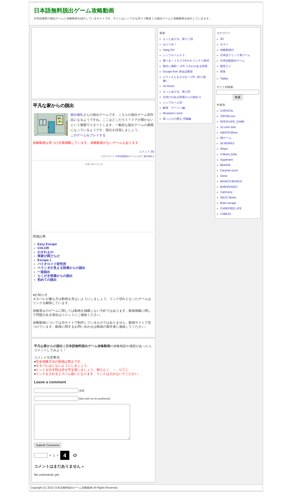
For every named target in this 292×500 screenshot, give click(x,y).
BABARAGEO (228, 186)
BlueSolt (225, 165)
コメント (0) (146, 151)
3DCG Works (228, 197)
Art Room (169, 86)
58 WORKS (227, 143)
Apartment (226, 159)
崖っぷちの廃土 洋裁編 (177, 118)
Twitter (224, 78)
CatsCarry (226, 192)
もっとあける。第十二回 (178, 39)
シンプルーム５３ (174, 55)
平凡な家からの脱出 (53, 105)
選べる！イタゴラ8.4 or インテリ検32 (186, 60)
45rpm (224, 148)
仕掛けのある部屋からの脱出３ (182, 97)
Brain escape (228, 203)
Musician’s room (172, 113)
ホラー (224, 44)
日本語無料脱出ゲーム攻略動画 (74, 10)
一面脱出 (43, 272)
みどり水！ (170, 44)
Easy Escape (47, 244)
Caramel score (229, 170)
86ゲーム (225, 137)
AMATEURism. (229, 132)
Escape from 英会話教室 (178, 71)
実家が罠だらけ (48, 256)
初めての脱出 (47, 279)
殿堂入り (225, 66)
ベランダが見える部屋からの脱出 (61, 268)
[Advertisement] (93, 62)
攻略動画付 (227, 50)
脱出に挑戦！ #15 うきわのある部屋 (185, 66)
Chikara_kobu (228, 154)
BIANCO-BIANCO (231, 181)
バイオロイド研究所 (51, 264)
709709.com (227, 116)
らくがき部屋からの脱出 (55, 276)
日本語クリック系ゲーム (235, 55)
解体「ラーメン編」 (175, 107)
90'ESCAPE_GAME (232, 121)
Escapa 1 (44, 260)
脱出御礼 (76, 114)
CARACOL (226, 110)
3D (222, 39)
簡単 (223, 71)
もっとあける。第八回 (176, 91)
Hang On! (169, 50)
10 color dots (228, 127)
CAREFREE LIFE (231, 208)
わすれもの (45, 252)
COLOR (43, 248)
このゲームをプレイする (88, 135)
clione (223, 176)
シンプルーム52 (172, 102)
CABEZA (225, 214)
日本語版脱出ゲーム (125, 156)
